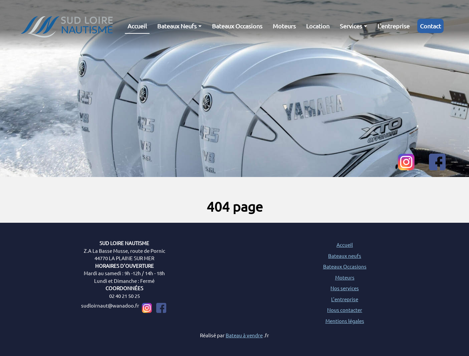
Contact (430, 25)
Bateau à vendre (244, 335)
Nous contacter (344, 310)
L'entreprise (394, 25)
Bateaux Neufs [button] (177, 25)
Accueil (137, 25)
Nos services (344, 288)
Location (317, 25)
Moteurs (284, 25)
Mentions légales (344, 321)
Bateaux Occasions (237, 25)
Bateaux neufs (344, 255)
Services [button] (351, 25)
